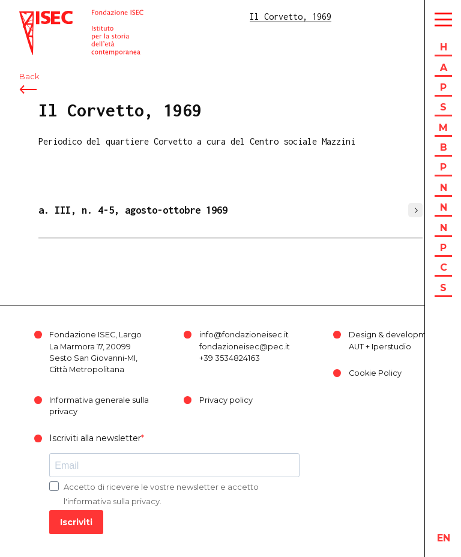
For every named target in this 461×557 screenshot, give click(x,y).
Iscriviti (76, 522)
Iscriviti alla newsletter (95, 438)
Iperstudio (391, 346)
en (443, 538)
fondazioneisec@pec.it (244, 346)
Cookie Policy (375, 373)
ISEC (28, 16)
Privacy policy (226, 400)
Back (29, 76)
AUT (356, 346)
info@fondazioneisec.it (244, 334)
